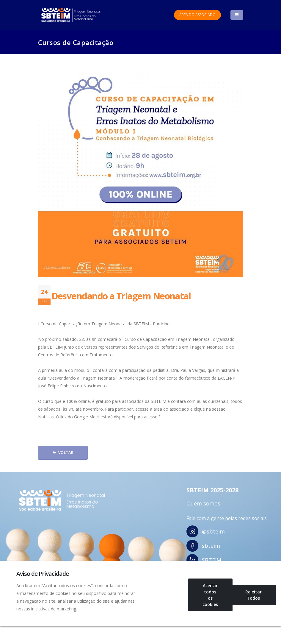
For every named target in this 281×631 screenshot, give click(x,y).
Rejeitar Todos (253, 595)
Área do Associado (197, 14)
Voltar (63, 452)
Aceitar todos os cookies (210, 595)
